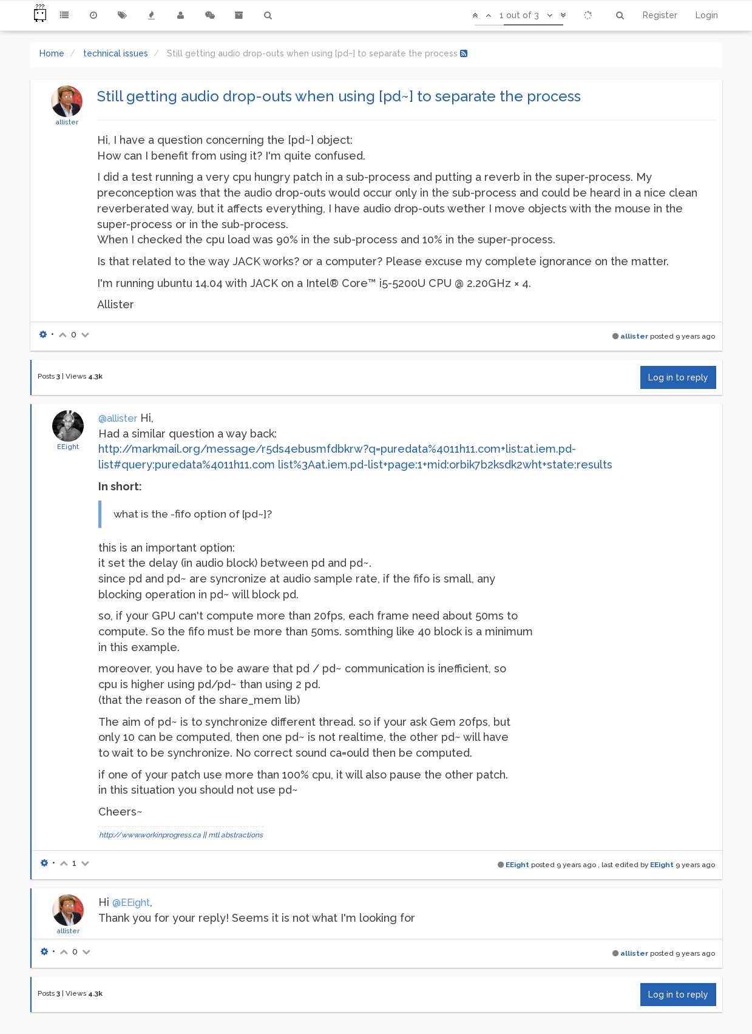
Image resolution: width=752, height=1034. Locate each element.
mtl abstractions (235, 835)
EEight (68, 446)
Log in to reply (678, 377)
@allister (117, 418)
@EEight (131, 902)
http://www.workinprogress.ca (150, 835)
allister (66, 122)
